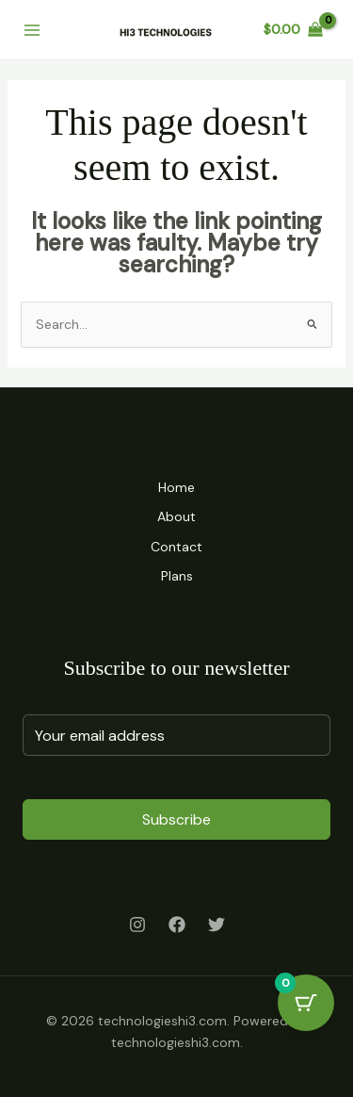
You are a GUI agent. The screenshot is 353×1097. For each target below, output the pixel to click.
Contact (176, 546)
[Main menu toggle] (32, 30)
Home (176, 487)
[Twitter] (216, 924)
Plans (177, 575)
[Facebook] (176, 924)
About (176, 516)
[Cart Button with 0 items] (306, 1002)
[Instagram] (137, 924)
